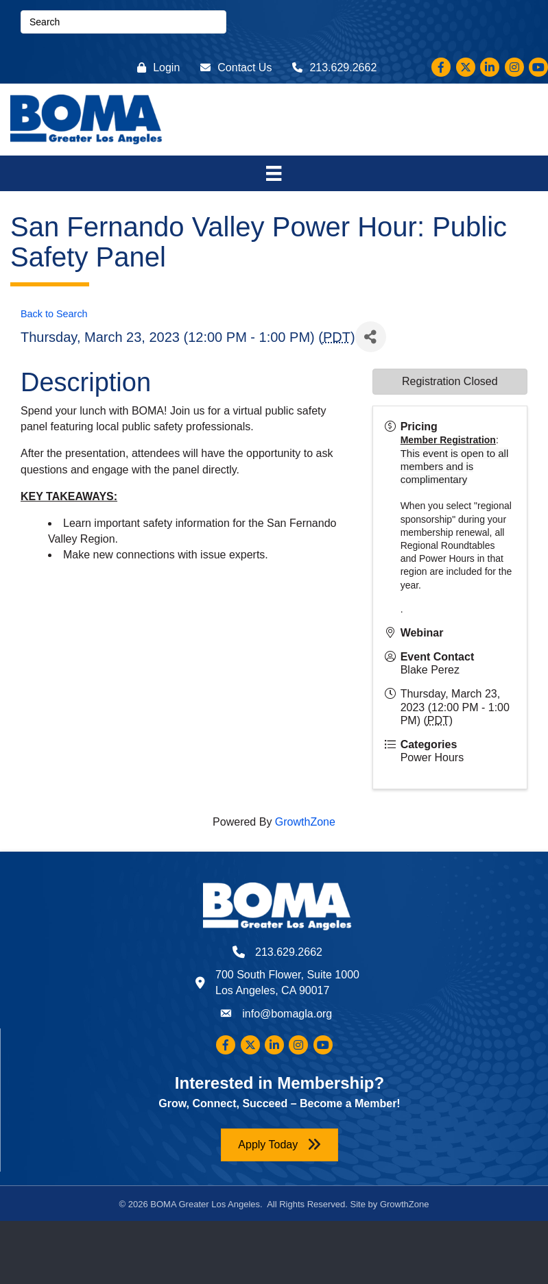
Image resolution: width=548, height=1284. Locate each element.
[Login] (155, 67)
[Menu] (273, 173)
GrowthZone (305, 822)
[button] (279, 1144)
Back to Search (54, 313)
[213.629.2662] (331, 67)
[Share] (370, 336)
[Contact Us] (232, 67)
